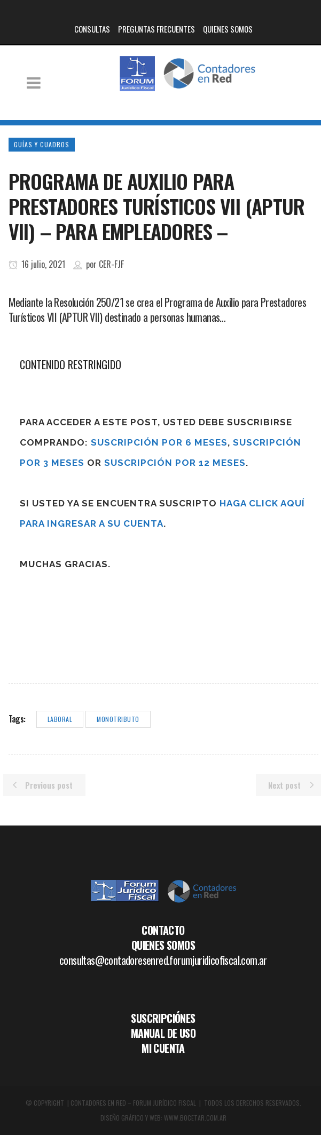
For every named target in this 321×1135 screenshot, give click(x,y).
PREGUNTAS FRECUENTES (156, 29)
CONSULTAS (92, 29)
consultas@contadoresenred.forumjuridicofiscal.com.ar (163, 960)
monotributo (118, 719)
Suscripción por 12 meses (175, 462)
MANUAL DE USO (163, 1033)
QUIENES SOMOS (228, 29)
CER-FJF (111, 264)
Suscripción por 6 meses (159, 442)
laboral (60, 719)
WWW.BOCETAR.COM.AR (195, 1117)
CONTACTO (163, 930)
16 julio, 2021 (37, 264)
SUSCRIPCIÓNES (163, 1018)
